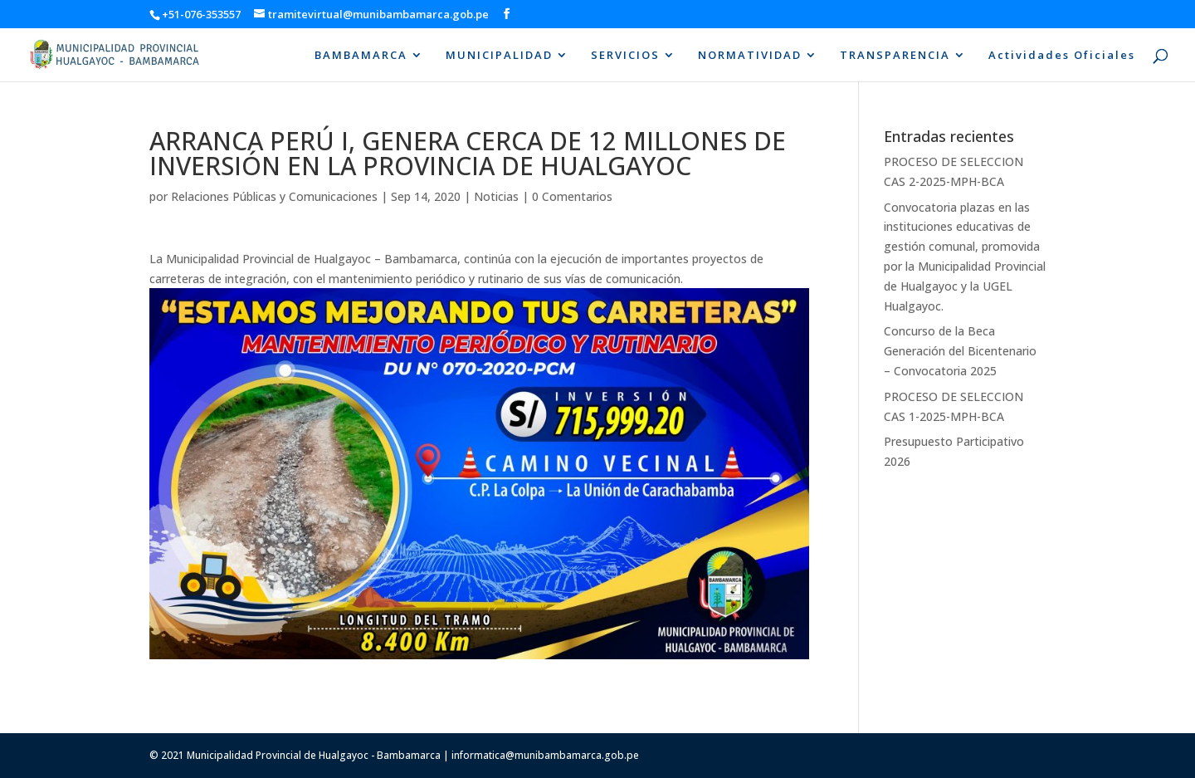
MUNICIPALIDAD (499, 55)
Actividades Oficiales (1061, 55)
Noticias (496, 196)
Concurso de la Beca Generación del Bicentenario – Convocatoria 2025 (960, 351)
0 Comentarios (572, 196)
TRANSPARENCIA (895, 55)
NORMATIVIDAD (750, 55)
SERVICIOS (625, 55)
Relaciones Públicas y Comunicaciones (274, 196)
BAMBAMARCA (361, 55)
